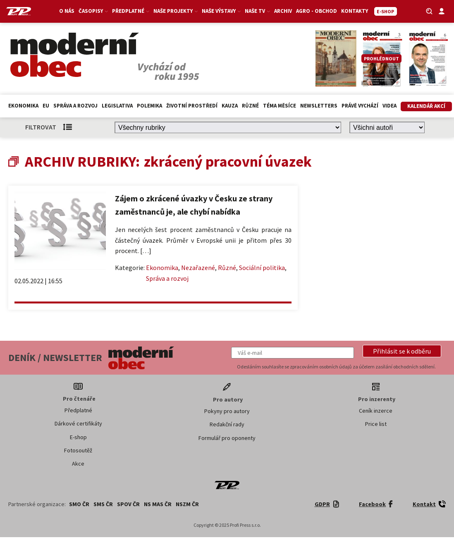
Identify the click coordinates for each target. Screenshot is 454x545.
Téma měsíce (279, 105)
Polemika (149, 105)
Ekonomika (23, 105)
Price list (376, 424)
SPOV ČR (128, 504)
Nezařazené (198, 267)
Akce (78, 463)
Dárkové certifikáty (78, 423)
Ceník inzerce (375, 410)
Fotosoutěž (78, 450)
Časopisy (93, 10)
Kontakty (354, 10)
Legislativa (117, 105)
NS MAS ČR (158, 504)
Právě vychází (360, 105)
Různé (250, 105)
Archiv (283, 10)
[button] (402, 351)
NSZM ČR (187, 504)
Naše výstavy (221, 10)
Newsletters (318, 105)
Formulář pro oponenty (227, 438)
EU (46, 105)
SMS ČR (103, 504)
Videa (389, 105)
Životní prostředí (191, 105)
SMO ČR (79, 504)
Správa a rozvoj (75, 105)
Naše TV (257, 10)
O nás (66, 10)
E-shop (78, 437)
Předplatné (130, 10)
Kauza (230, 105)
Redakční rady (227, 424)
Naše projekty (175, 10)
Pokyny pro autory (227, 411)
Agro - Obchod (316, 10)
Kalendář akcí (426, 106)
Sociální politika (262, 267)
